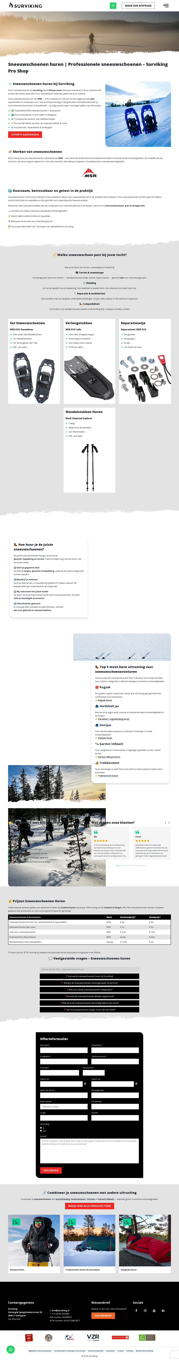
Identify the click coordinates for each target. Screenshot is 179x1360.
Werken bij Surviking (144, 1351)
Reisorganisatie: (97, 1090)
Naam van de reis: (47, 1090)
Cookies (120, 1351)
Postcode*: (44, 1068)
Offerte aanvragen (25, 134)
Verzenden (50, 1170)
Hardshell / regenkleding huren (113, 719)
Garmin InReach (106, 1199)
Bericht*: (43, 1136)
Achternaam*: (97, 1045)
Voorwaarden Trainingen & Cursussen (70, 1351)
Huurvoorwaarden (96, 1351)
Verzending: (44, 1124)
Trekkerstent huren (108, 775)
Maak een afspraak (138, 5)
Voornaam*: (45, 1045)
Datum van (44, 1079)
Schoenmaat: (96, 1101)
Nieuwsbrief (103, 1315)
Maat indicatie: (46, 1101)
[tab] (89, 976)
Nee (44, 1131)
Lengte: (43, 1113)
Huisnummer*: (88, 1068)
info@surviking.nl (60, 1310)
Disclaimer (110, 1351)
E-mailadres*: (45, 1056)
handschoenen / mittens (83, 1199)
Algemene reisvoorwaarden (39, 1351)
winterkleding (63, 1199)
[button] (169, 822)
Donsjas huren (105, 738)
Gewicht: (94, 1113)
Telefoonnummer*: (99, 1056)
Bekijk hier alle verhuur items (89, 1206)
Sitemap (129, 1351)
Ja (43, 1128)
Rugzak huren (105, 700)
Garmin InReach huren (109, 757)
